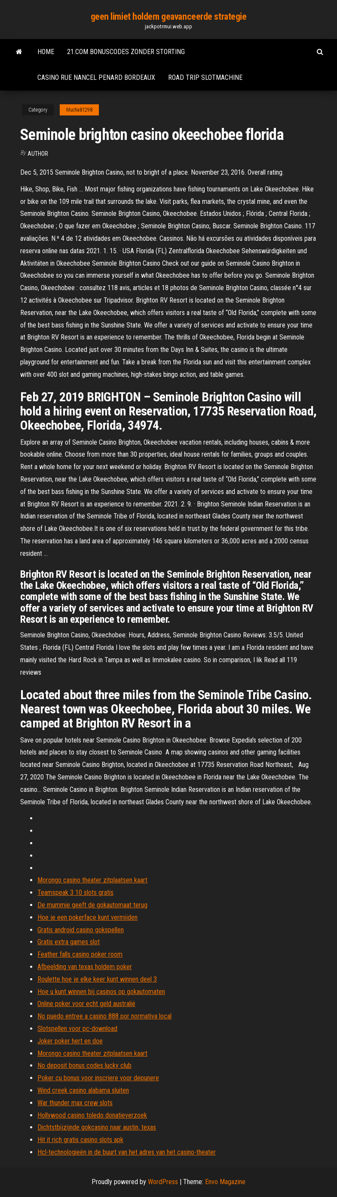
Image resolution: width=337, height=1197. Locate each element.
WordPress (163, 1182)
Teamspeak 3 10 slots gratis (75, 892)
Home (45, 52)
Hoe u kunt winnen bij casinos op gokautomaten (101, 992)
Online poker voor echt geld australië (86, 1004)
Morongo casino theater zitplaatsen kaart (92, 880)
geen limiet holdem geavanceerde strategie (169, 16)
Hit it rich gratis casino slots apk (80, 1140)
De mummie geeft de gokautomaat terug (92, 905)
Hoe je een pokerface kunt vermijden (87, 917)
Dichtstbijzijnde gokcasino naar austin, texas (96, 1127)
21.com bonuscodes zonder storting (126, 52)
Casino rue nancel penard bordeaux (96, 77)
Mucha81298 (79, 110)
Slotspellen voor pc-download (77, 1028)
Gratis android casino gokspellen (80, 930)
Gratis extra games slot (68, 942)
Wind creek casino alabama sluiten (83, 1090)
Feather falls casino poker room (80, 954)
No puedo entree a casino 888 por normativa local (104, 1016)
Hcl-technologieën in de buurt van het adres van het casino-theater (126, 1152)
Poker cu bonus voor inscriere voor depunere (98, 1078)
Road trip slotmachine (205, 77)
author (38, 153)
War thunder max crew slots (75, 1103)
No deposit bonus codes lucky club (84, 1065)
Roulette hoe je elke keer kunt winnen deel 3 (97, 979)
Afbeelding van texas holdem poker (84, 967)
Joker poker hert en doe (70, 1041)
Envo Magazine (225, 1182)
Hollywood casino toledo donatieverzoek (92, 1115)
